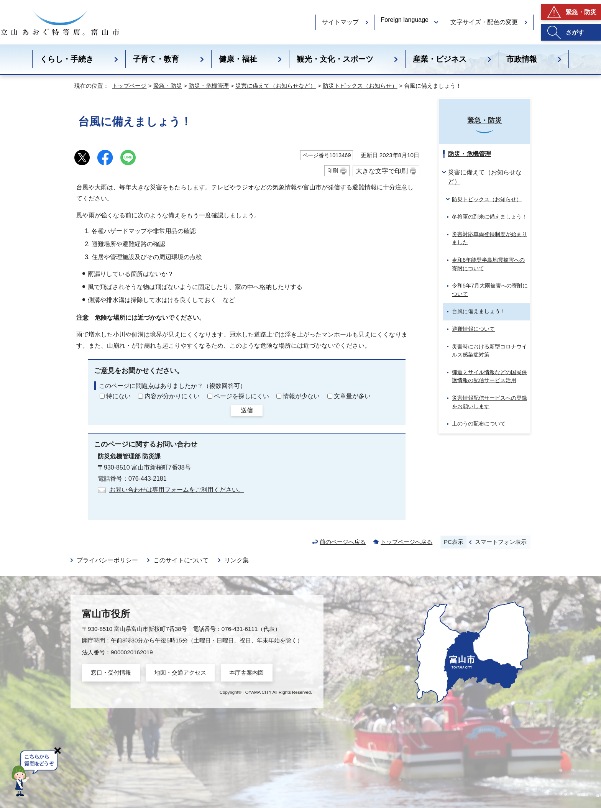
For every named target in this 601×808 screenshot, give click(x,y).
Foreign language (405, 19)
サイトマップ (340, 22)
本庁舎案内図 (246, 672)
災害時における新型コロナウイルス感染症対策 (489, 350)
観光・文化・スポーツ (335, 59)
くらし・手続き (67, 59)
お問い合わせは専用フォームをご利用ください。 (176, 489)
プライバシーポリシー (107, 560)
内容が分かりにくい (172, 396)
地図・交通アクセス (180, 672)
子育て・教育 (156, 59)
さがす (575, 32)
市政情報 (521, 59)
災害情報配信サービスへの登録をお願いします (489, 402)
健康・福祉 (238, 59)
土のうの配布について (479, 423)
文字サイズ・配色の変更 (484, 22)
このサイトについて (181, 560)
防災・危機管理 (209, 85)
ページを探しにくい (241, 396)
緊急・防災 (581, 12)
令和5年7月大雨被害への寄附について (490, 289)
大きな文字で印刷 (382, 171)
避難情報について (473, 329)
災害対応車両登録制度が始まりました (489, 238)
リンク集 (236, 560)
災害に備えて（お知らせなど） (275, 85)
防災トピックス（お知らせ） (360, 85)
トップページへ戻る (406, 542)
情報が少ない (301, 396)
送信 (247, 410)
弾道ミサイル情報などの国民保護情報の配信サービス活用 (489, 376)
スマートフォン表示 (501, 542)
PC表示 (453, 542)
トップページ (129, 85)
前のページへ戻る (343, 542)
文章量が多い (352, 396)
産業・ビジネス (439, 59)
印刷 (332, 171)
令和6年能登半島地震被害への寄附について (488, 264)
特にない (118, 396)
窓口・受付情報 (111, 672)
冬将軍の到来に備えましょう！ (489, 216)
